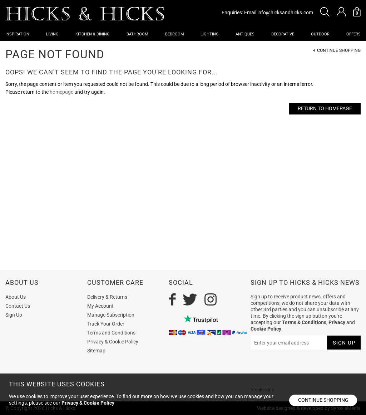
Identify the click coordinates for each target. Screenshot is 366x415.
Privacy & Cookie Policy (112, 342)
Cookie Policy (266, 329)
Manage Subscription (110, 315)
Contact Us (17, 306)
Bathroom (137, 34)
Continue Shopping (339, 50)
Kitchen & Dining (92, 34)
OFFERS (353, 34)
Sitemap (96, 350)
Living (52, 34)
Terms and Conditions (111, 333)
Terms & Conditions (304, 322)
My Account (100, 306)
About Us (15, 297)
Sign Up (13, 315)
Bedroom (174, 34)
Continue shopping (323, 400)
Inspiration (17, 34)
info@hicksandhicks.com (285, 12)
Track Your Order (105, 324)
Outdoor (320, 34)
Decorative (282, 34)
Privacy (336, 322)
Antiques (245, 34)
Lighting (210, 34)
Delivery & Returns (107, 297)
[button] (325, 11)
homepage (61, 92)
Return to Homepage (325, 108)
